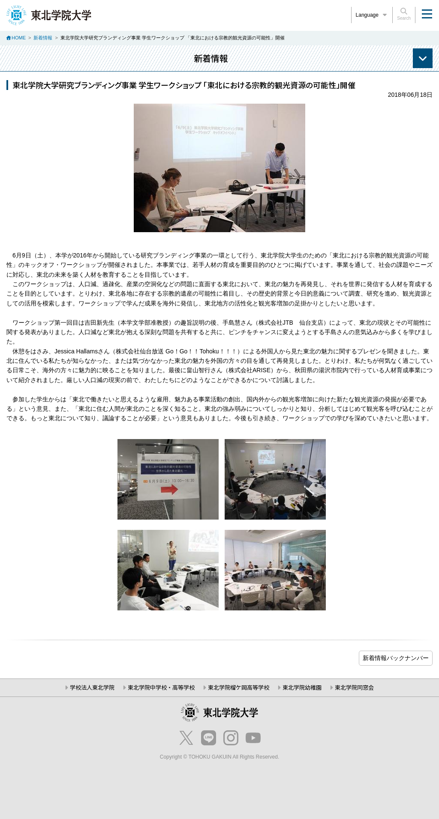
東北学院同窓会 (354, 687)
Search (404, 14)
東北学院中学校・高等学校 (161, 687)
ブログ (396, 658)
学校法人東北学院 (92, 687)
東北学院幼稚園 (302, 687)
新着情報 (42, 37)
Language (372, 15)
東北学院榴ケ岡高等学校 (238, 687)
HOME (19, 37)
